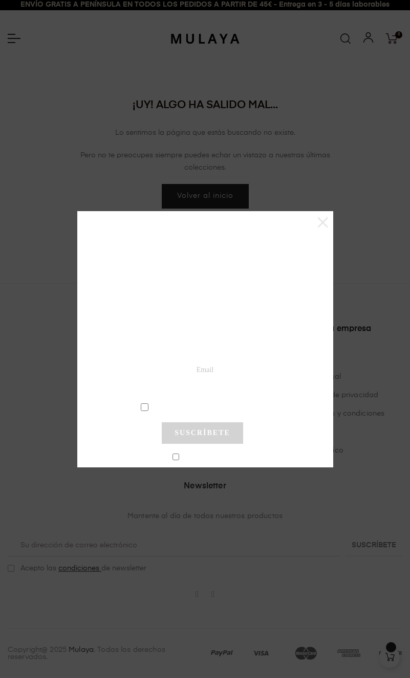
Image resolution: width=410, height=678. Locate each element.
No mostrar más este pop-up (206, 457)
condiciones (204, 406)
